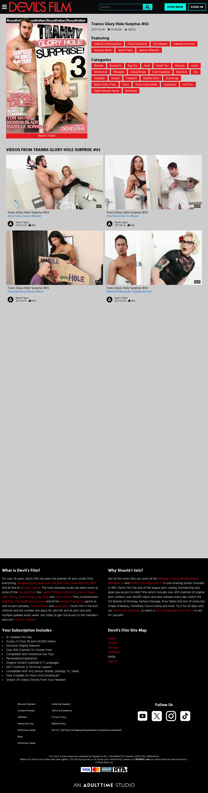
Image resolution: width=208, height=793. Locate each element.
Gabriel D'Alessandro (107, 43)
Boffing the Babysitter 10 (146, 583)
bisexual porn (39, 606)
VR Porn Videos (24, 619)
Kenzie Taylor (86, 592)
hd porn (188, 84)
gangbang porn (27, 583)
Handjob (99, 78)
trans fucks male (146, 84)
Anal (147, 65)
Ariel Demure (27, 596)
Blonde (98, 65)
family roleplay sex (72, 601)
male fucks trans (105, 84)
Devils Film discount (126, 610)
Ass (195, 72)
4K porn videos (30, 587)
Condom (131, 78)
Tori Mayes (160, 43)
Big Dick (181, 72)
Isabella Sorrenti (184, 43)
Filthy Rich (69, 592)
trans (125, 84)
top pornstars (27, 592)
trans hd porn (80, 583)
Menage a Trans (168, 578)
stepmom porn (35, 601)
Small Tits (162, 65)
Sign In (197, 7)
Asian (194, 65)
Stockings (172, 78)
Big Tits (133, 65)
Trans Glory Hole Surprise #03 (28, 212)
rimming (131, 90)
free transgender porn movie (174, 610)
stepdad (7, 601)
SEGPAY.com (142, 759)
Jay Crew (43, 596)
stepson (19, 601)
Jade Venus (9, 596)
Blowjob (119, 72)
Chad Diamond (137, 43)
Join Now (175, 7)
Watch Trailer (46, 135)
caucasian (170, 84)
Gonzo (115, 78)
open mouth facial (106, 90)
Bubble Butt (151, 78)
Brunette (115, 65)
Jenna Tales (125, 50)
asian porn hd (47, 583)
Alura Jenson (63, 596)
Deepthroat (138, 72)
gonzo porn (61, 606)
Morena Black (103, 50)
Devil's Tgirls (22, 222)
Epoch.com (37, 759)
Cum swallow (161, 72)
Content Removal (104, 762)
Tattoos (180, 65)
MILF (93, 583)
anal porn (63, 583)
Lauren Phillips (51, 592)
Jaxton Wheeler (149, 50)
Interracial (100, 72)
